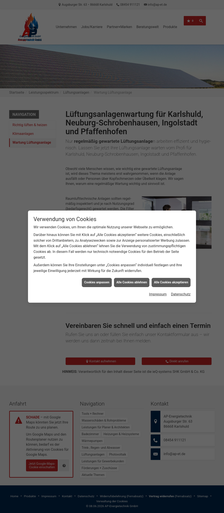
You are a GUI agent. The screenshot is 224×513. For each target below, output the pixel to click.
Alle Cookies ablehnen (131, 272)
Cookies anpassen (96, 272)
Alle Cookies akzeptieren (171, 272)
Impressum (158, 284)
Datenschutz (181, 284)
